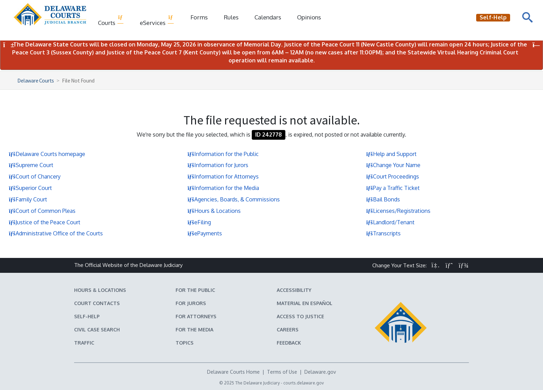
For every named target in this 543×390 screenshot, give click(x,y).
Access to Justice (300, 316)
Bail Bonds (383, 199)
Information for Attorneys (223, 176)
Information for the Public (223, 153)
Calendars (268, 17)
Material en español (304, 303)
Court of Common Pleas (42, 210)
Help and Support (391, 153)
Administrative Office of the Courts (56, 233)
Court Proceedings (392, 176)
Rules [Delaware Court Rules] (231, 17)
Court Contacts (97, 303)
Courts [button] (111, 20)
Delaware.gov (320, 372)
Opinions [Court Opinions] (309, 17)
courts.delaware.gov (303, 382)
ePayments (204, 233)
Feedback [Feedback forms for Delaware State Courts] (289, 343)
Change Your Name (393, 165)
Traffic (84, 343)
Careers (288, 329)
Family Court (28, 199)
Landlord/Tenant (390, 222)
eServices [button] (157, 20)
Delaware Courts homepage (47, 153)
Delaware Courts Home (233, 372)
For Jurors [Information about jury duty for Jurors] (191, 303)
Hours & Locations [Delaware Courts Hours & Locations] (100, 290)
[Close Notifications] (536, 45)
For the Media (194, 329)
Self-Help (87, 316)
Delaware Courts (35, 80)
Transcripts (383, 233)
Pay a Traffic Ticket (393, 187)
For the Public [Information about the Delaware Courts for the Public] (195, 290)
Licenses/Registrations (398, 210)
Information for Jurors (217, 165)
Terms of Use (282, 372)
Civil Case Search (97, 329)
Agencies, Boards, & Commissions (233, 199)
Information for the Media (223, 187)
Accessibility (294, 290)
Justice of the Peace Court (44, 222)
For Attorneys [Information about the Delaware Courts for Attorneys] (196, 316)
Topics (185, 343)
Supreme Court (31, 165)
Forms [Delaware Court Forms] (199, 17)
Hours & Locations (214, 210)
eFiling (199, 222)
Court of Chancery (35, 176)
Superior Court (30, 187)
